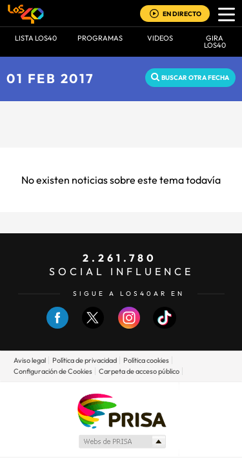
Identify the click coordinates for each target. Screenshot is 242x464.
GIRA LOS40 (215, 42)
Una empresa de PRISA (121, 410)
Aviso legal (30, 360)
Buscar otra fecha (195, 77)
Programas (100, 38)
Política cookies (146, 360)
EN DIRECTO (182, 14)
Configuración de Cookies (53, 371)
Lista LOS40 (36, 38)
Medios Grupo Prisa (122, 441)
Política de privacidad (84, 360)
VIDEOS (160, 38)
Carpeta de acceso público (139, 371)
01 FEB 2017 (50, 78)
